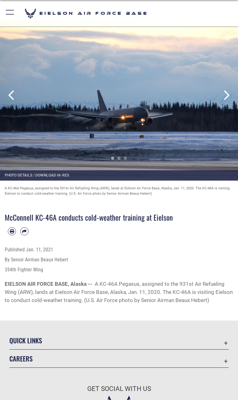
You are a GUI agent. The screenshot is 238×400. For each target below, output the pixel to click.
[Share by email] (24, 231)
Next (226, 95)
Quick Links (25, 340)
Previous (12, 95)
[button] (10, 13)
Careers (21, 358)
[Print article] (12, 231)
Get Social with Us (119, 388)
